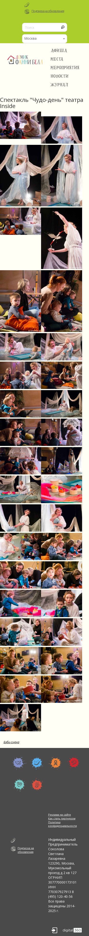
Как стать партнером (61, 818)
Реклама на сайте (59, 814)
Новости (60, 76)
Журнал (60, 85)
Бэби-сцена (11, 742)
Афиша (59, 50)
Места (57, 59)
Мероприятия (65, 68)
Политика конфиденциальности (62, 824)
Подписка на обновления (48, 11)
